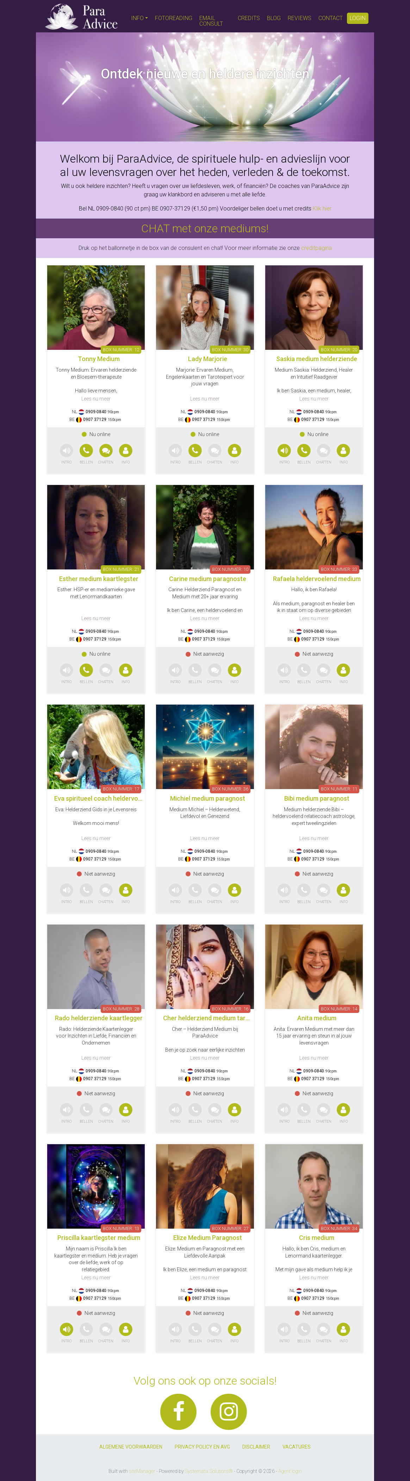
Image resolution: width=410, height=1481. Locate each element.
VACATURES (296, 1447)
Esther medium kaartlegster (98, 578)
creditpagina (316, 248)
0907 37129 (94, 419)
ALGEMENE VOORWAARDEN (130, 1447)
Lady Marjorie (207, 359)
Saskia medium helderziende (316, 359)
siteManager (142, 1471)
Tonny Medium (99, 359)
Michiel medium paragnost (207, 798)
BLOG (274, 18)
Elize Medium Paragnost (207, 1237)
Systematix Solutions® (209, 1471)
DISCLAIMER (256, 1447)
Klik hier (322, 208)
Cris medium (316, 1237)
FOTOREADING (173, 18)
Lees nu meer (96, 399)
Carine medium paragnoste (207, 578)
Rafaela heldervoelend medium (317, 578)
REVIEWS (299, 18)
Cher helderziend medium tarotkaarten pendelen (232, 1018)
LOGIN (358, 18)
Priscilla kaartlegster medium (98, 1237)
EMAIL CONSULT (211, 21)
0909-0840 (96, 411)
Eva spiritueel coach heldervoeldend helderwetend (126, 798)
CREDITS (249, 18)
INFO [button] (137, 18)
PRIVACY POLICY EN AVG (202, 1447)
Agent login (290, 1471)
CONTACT (330, 18)
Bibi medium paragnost (316, 798)
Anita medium (316, 1018)
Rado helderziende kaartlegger (99, 1018)
